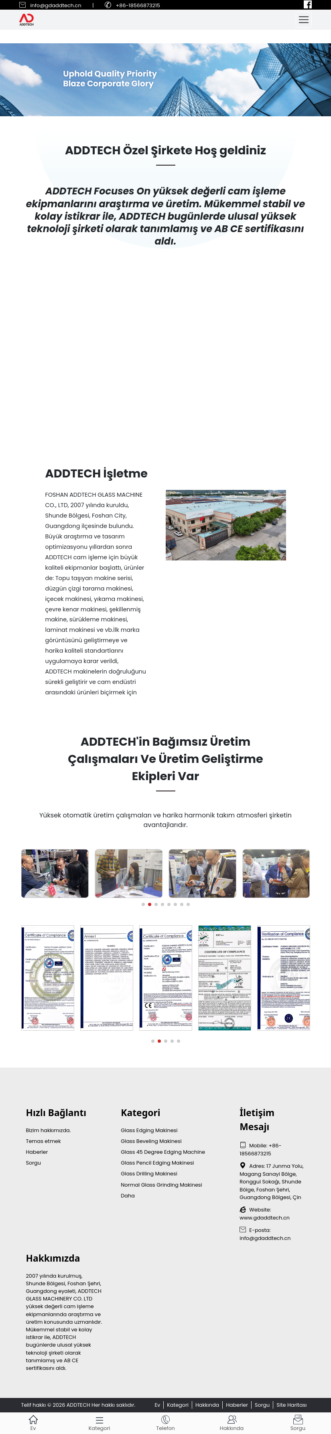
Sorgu (33, 1162)
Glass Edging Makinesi (149, 1130)
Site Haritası (291, 1405)
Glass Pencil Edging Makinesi (157, 1162)
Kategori (178, 1405)
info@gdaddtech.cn (55, 5)
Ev (157, 1405)
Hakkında (207, 1405)
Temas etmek (43, 1141)
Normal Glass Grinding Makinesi (161, 1184)
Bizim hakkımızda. (48, 1130)
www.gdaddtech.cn (265, 1217)
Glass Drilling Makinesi (149, 1173)
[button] (143, 904)
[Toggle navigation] (304, 20)
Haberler (37, 1152)
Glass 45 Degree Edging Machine (163, 1152)
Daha (128, 1195)
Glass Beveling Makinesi (151, 1141)
